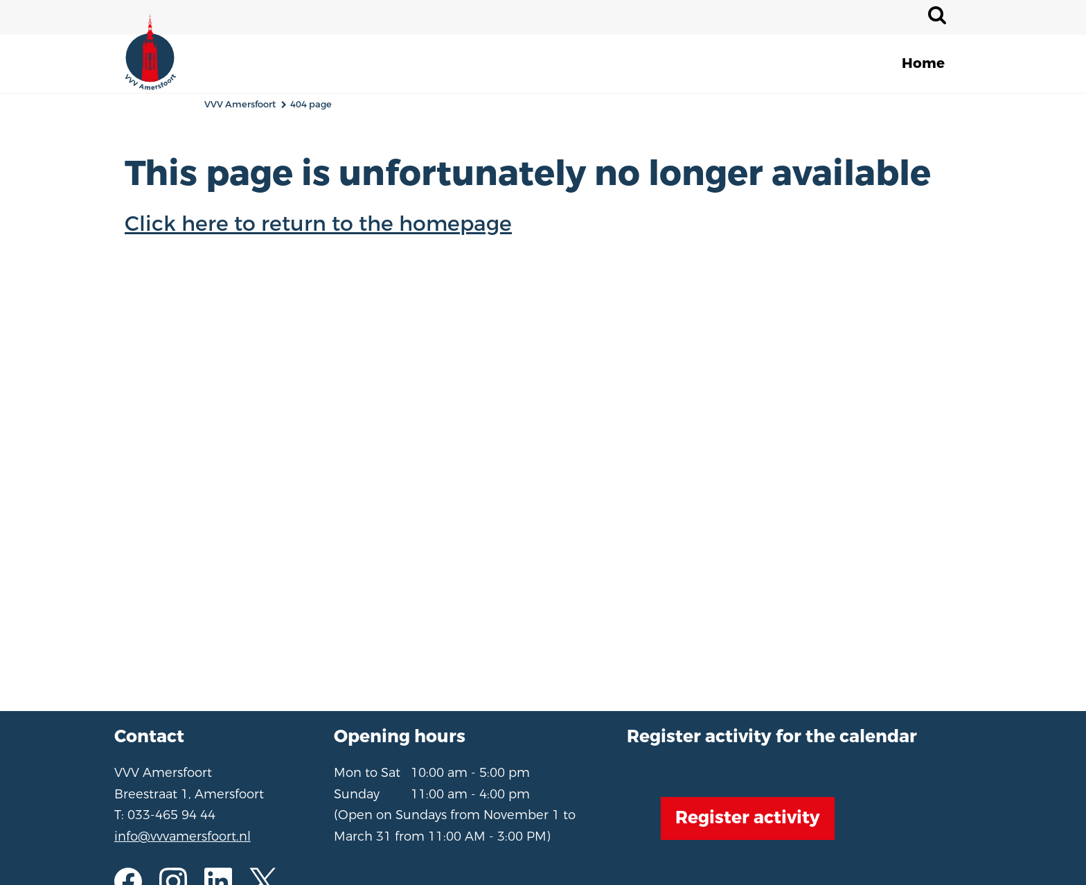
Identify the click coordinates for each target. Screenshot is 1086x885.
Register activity (747, 818)
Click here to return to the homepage (318, 224)
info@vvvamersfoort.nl (182, 836)
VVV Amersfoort (240, 104)
